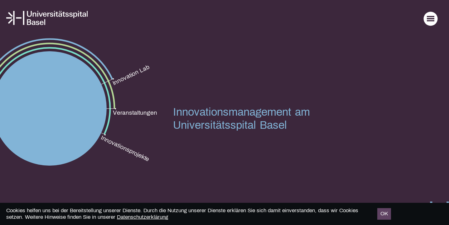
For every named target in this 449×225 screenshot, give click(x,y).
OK (384, 214)
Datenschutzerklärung (142, 217)
